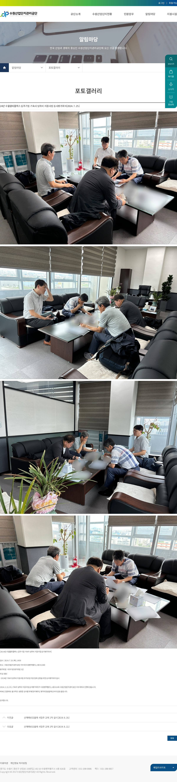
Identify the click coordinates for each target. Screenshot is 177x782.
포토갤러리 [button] (54, 67)
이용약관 (4, 763)
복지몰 (171, 76)
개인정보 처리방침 (18, 763)
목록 (172, 738)
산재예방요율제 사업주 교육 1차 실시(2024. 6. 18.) (47, 717)
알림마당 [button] (16, 67)
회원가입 (173, 2)
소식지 (171, 89)
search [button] (171, 63)
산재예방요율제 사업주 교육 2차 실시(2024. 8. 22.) (47, 726)
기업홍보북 (171, 103)
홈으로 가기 (4, 67)
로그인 (161, 2)
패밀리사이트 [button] (159, 767)
